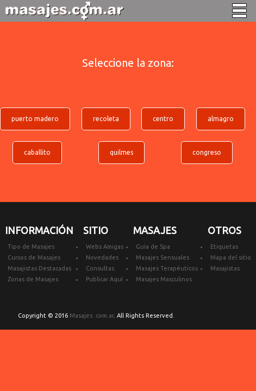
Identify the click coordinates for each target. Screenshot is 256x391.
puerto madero (35, 118)
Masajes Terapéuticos (167, 268)
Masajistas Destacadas (39, 268)
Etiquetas (224, 246)
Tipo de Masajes (31, 246)
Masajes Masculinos (164, 279)
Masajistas (225, 268)
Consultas (100, 268)
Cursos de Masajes (34, 257)
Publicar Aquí (104, 279)
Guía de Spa (153, 246)
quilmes (121, 152)
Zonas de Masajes (33, 279)
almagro (221, 118)
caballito (37, 152)
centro (163, 118)
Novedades (102, 257)
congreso (206, 152)
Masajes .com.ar (92, 315)
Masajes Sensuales (162, 257)
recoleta (106, 118)
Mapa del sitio (230, 257)
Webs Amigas (104, 246)
